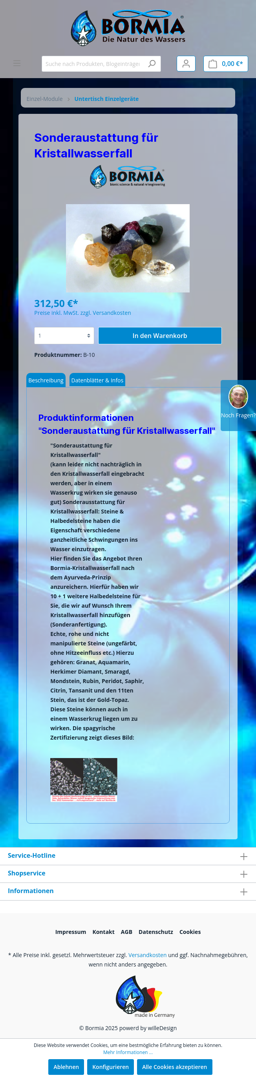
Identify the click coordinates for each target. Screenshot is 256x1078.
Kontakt (103, 931)
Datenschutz (156, 931)
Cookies (190, 931)
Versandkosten (147, 955)
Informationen (31, 890)
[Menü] (17, 63)
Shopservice (27, 873)
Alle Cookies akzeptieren (174, 1067)
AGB (126, 931)
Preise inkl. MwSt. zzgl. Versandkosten (82, 312)
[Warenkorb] (226, 63)
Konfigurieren (110, 1067)
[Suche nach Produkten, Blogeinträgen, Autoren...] (92, 64)
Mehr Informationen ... (128, 1052)
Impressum (70, 931)
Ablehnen (66, 1067)
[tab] (45, 380)
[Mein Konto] (186, 63)
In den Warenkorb (160, 335)
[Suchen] (152, 64)
